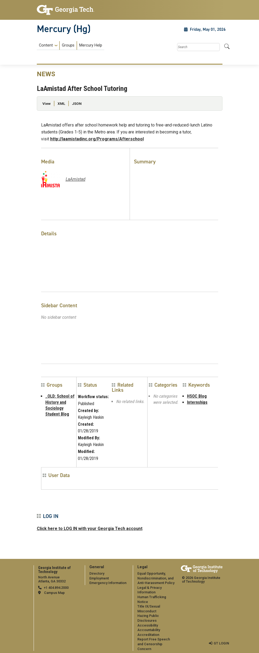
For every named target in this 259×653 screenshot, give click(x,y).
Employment (99, 578)
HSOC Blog (197, 396)
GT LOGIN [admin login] (221, 643)
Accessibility (147, 625)
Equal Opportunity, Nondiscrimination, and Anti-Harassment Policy (155, 578)
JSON (77, 103)
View (46, 103)
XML (61, 103)
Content (46, 45)
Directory (96, 573)
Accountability (148, 630)
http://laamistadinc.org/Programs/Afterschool (97, 138)
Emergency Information (107, 583)
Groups (68, 45)
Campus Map (54, 593)
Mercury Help (90, 45)
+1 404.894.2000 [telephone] (56, 588)
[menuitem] (70, 45)
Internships (197, 402)
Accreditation (148, 635)
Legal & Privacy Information (149, 590)
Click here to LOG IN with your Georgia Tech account (89, 528)
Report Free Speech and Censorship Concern (153, 644)
